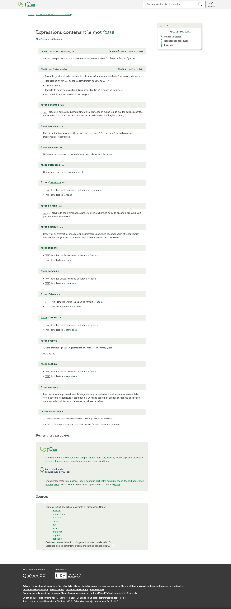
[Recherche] (169, 4)
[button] (211, 4)
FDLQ (117, 484)
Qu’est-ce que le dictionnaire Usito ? (40, 598)
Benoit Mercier (97, 589)
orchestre (138, 457)
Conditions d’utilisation (88, 598)
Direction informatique (77, 589)
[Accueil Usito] (23, 4)
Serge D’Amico (57, 589)
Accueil (31, 15)
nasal (94, 461)
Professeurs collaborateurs (36, 593)
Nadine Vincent (138, 586)
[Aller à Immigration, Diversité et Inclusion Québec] (34, 577)
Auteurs (26, 586)
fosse (119, 457)
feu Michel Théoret (104, 593)
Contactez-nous (67, 598)
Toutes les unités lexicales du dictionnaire (53, 15)
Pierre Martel (64, 586)
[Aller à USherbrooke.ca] (68, 578)
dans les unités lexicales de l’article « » (73, 190)
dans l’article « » (59, 194)
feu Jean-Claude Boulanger (65, 593)
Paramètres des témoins (113, 598)
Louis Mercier (122, 586)
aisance (110, 457)
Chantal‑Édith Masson (84, 586)
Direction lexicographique (35, 589)
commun (50, 461)
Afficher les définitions (50, 39)
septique (127, 457)
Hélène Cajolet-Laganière (44, 586)
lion (103, 457)
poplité (87, 461)
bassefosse (76, 461)
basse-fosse (62, 461)
